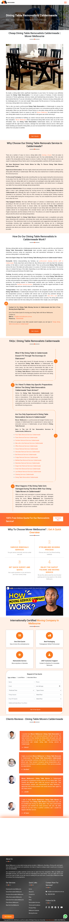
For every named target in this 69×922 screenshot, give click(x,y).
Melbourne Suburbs (34, 911)
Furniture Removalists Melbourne (14, 895)
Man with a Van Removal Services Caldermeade (29, 443)
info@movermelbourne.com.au (23, 317)
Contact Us (32, 895)
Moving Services (33, 913)
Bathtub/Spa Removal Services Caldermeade (28, 460)
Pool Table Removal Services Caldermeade (27, 435)
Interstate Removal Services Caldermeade (27, 452)
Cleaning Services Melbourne (13, 889)
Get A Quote (35, 136)
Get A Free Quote (35, 710)
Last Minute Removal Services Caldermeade (28, 472)
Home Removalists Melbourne (14, 892)
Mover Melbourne (42, 112)
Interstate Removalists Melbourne (15, 900)
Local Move (21, 678)
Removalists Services (34, 903)
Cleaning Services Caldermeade (24, 475)
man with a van (52, 296)
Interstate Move (32, 678)
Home (7, 20)
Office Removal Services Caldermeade (26, 446)
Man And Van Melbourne (12, 905)
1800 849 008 (50, 894)
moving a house (47, 155)
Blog (30, 897)
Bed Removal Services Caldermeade (25, 455)
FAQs (30, 900)
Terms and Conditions (34, 905)
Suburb (13, 20)
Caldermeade (20, 20)
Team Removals (49, 920)
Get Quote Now (58, 519)
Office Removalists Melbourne (14, 897)
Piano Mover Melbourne (12, 903)
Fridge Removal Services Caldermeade (26, 457)
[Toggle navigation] (65, 2)
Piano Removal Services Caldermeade (26, 438)
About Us (31, 892)
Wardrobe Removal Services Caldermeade (27, 463)
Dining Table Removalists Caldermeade (26, 477)
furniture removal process (24, 284)
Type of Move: (12, 678)
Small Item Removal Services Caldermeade (27, 469)
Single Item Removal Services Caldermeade (28, 466)
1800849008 (19, 319)
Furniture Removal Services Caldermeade (27, 440)
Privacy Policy (32, 908)
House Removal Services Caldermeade (26, 449)
